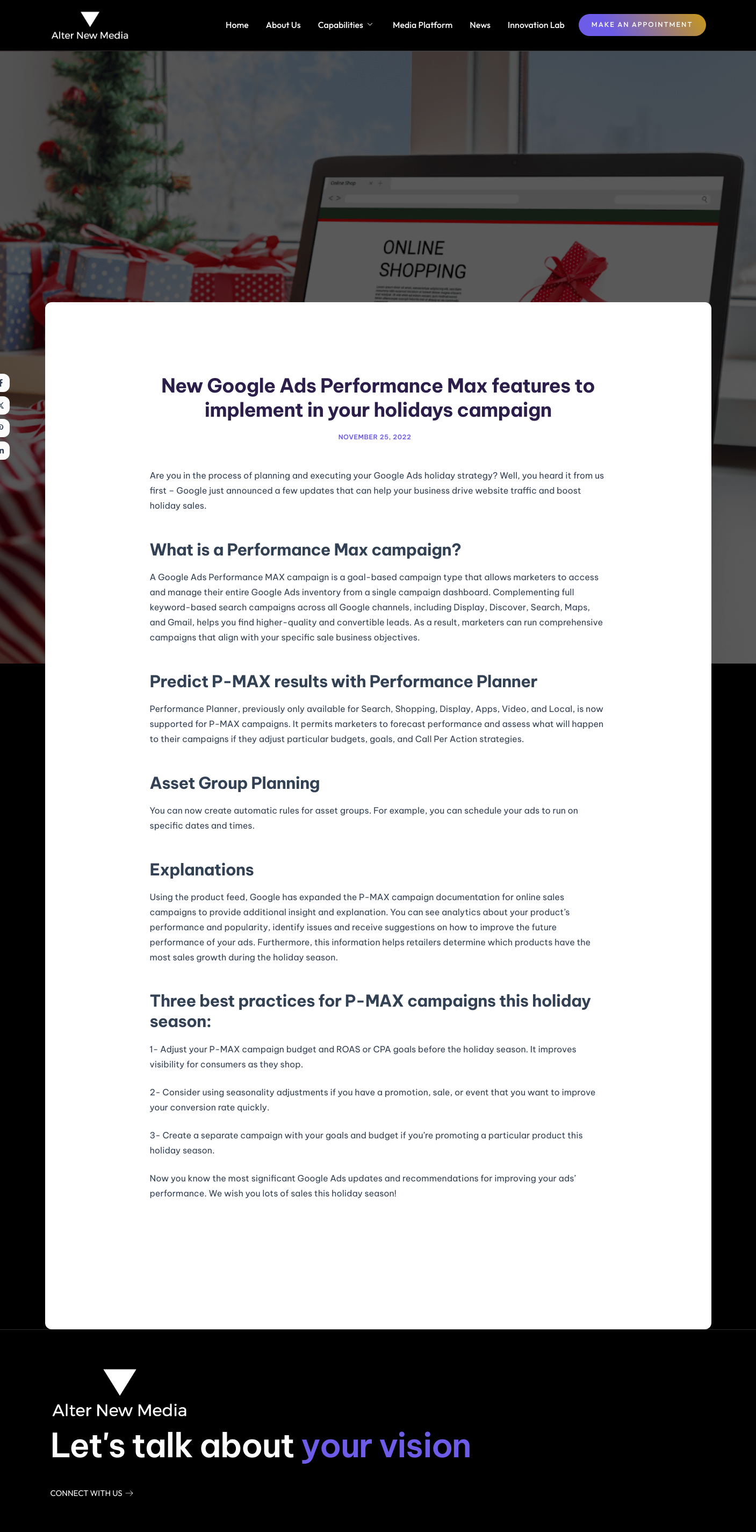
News (480, 25)
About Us (283, 25)
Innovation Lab (536, 25)
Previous (182, 1262)
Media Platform (422, 25)
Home (237, 25)
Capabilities (345, 25)
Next (582, 1262)
